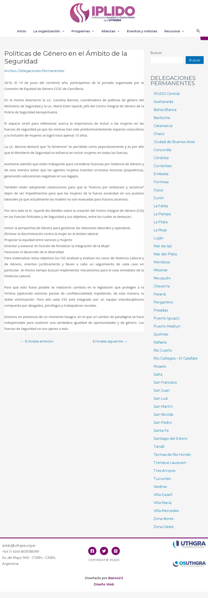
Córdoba (161, 158)
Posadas (161, 310)
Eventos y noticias (143, 31)
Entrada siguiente (109, 341)
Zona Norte (164, 519)
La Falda (161, 206)
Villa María (162, 503)
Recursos (175, 31)
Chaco (159, 134)
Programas (86, 31)
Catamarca (163, 126)
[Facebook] (92, 551)
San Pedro (163, 422)
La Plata (160, 222)
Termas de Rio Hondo (172, 455)
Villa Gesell (163, 495)
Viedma (160, 487)
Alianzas (113, 31)
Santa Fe (161, 431)
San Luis (161, 398)
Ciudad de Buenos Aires (174, 142)
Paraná (160, 294)
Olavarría (162, 286)
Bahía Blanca (165, 110)
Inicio (26, 31)
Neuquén (162, 278)
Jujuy (158, 190)
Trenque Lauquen (170, 463)
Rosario (160, 366)
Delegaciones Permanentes (41, 71)
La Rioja (160, 230)
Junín (159, 198)
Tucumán (162, 479)
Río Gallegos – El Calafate (176, 358)
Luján (158, 238)
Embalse (161, 174)
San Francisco (165, 382)
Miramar (161, 270)
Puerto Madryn (167, 326)
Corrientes (163, 166)
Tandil (159, 447)
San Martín (163, 406)
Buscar (156, 53)
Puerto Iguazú (167, 318)
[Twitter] (104, 551)
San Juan (162, 390)
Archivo (10, 71)
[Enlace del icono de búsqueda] (198, 31)
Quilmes (161, 334)
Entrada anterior (37, 341)
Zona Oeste (164, 527)
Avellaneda (163, 102)
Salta (158, 374)
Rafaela (160, 342)
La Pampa (162, 214)
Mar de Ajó (163, 246)
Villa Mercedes (166, 511)
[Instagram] (116, 551)
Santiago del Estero (170, 439)
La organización (52, 31)
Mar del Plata (165, 254)
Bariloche (162, 118)
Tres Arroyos (164, 471)
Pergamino (163, 302)
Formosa (161, 182)
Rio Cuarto (163, 350)
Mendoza (162, 262)
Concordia (162, 150)
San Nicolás (163, 414)
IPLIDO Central (167, 94)
